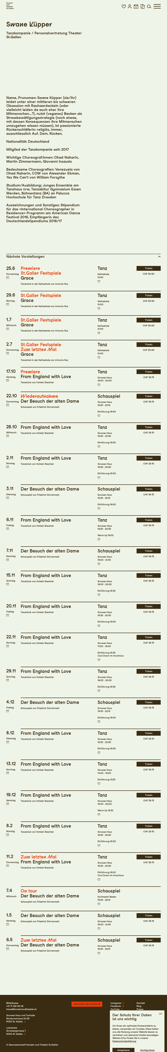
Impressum (121, 1044)
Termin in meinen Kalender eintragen (7, 277)
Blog (139, 1006)
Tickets (148, 268)
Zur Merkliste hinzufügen (99, 281)
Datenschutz (136, 1044)
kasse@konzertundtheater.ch (21, 1009)
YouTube (114, 1009)
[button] (124, 6)
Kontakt (141, 1003)
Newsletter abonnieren (86, 1004)
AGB (147, 1044)
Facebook (115, 1006)
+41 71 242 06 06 (14, 1006)
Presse (140, 1009)
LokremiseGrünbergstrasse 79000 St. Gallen (16, 1031)
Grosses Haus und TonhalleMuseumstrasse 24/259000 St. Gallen (20, 1018)
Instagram (115, 1003)
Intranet (156, 1044)
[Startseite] (10, 5)
